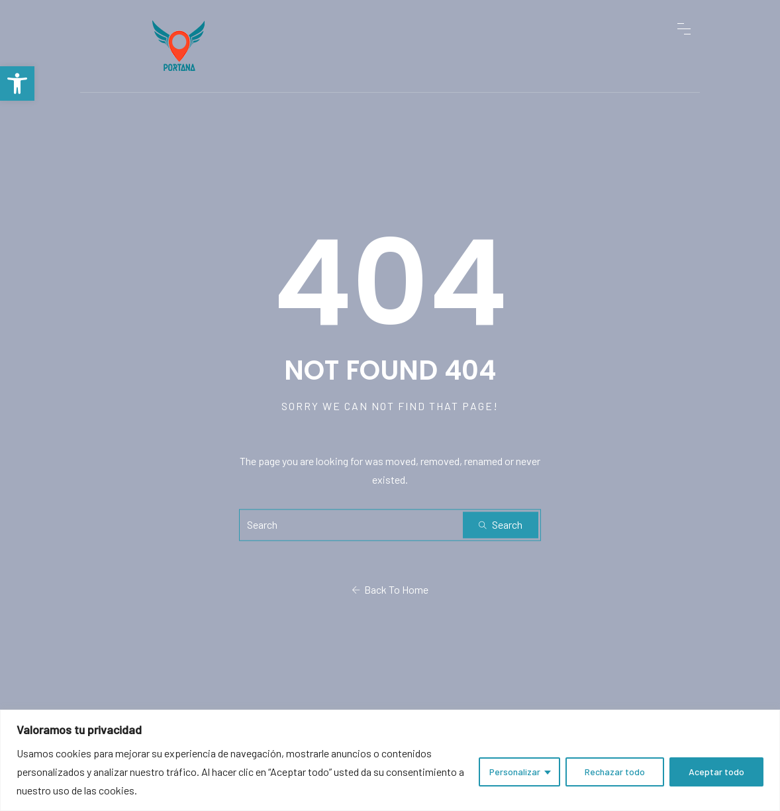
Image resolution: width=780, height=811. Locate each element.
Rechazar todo (615, 771)
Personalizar (514, 771)
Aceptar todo (716, 771)
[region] (390, 760)
